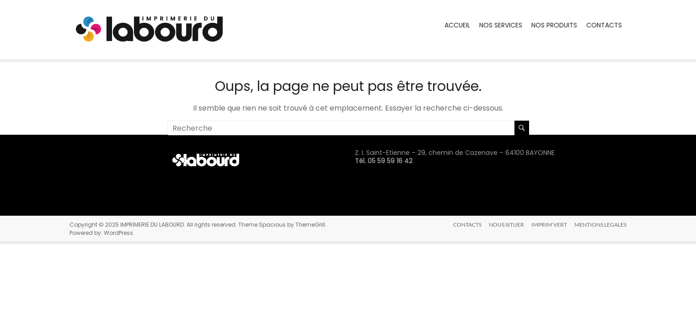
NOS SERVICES (500, 25)
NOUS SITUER (506, 224)
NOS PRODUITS (554, 25)
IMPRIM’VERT (549, 224)
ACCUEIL (457, 25)
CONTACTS (604, 25)
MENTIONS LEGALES (600, 224)
